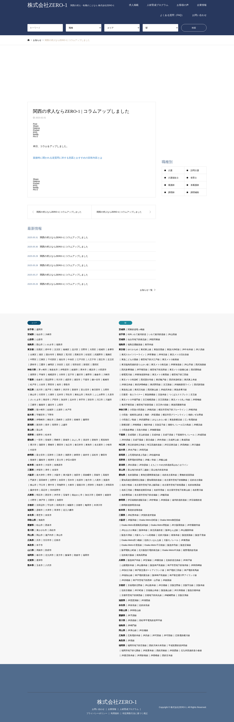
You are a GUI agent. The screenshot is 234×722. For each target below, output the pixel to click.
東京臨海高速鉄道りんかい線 (135, 364)
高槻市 (106, 475)
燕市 (47, 424)
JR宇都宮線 (142, 369)
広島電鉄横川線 (182, 635)
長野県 (30, 434)
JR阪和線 (132, 520)
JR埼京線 (162, 354)
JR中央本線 (187, 349)
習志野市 (49, 379)
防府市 (48, 550)
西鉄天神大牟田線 (157, 645)
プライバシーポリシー (96, 713)
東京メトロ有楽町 (129, 379)
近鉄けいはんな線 (152, 540)
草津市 (57, 510)
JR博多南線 (142, 655)
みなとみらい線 (159, 419)
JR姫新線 (167, 580)
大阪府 (30, 475)
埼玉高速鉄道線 (154, 445)
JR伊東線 (153, 500)
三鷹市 (42, 364)
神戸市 (42, 500)
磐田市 (104, 455)
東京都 (30, 349)
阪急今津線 (126, 535)
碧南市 (95, 440)
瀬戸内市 (49, 535)
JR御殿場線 (155, 430)
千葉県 (30, 379)
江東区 (42, 359)
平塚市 (42, 374)
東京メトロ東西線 (160, 374)
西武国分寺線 (147, 379)
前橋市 (77, 419)
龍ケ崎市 (40, 409)
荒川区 (69, 354)
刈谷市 (33, 450)
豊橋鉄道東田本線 (142, 490)
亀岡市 (88, 505)
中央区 (71, 359)
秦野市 (89, 374)
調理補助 (195, 192)
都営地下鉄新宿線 (145, 404)
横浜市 (92, 369)
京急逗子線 (160, 424)
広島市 (57, 540)
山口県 (30, 550)
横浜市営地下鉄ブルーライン (172, 409)
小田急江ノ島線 (128, 419)
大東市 (71, 485)
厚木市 (83, 369)
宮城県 (30, 334)
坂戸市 (48, 389)
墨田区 (95, 364)
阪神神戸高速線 (159, 575)
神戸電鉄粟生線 (142, 575)
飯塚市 (68, 555)
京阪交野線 (175, 585)
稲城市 (102, 349)
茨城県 (30, 409)
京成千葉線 (138, 440)
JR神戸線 (187, 560)
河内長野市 (55, 490)
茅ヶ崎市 (43, 369)
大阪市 (57, 475)
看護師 (171, 185)
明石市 (39, 495)
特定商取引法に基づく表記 (135, 713)
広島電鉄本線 (134, 635)
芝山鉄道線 (144, 434)
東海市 (89, 445)
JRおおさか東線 (129, 530)
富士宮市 (40, 455)
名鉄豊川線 (198, 490)
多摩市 (111, 349)
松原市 (80, 480)
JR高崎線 (184, 445)
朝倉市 (77, 555)
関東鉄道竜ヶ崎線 (136, 329)
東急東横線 (150, 394)
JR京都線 (162, 585)
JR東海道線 (176, 364)
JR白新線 (132, 465)
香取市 (67, 384)
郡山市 (39, 344)
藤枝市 (42, 460)
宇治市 (50, 505)
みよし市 (76, 440)
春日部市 (96, 389)
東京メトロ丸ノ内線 (180, 399)
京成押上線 (173, 440)
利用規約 (115, 713)
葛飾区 (109, 354)
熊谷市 (46, 399)
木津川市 (98, 505)
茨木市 (71, 480)
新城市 (66, 440)
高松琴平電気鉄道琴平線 (150, 620)
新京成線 (150, 440)
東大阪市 (67, 475)
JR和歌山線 (135, 610)
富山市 (39, 430)
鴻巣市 (57, 389)
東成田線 (185, 440)
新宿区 (86, 364)
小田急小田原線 (137, 409)
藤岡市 (86, 419)
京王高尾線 (163, 399)
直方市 (59, 555)
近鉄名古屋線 (196, 480)
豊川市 (33, 445)
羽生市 (69, 394)
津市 (47, 470)
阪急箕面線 (187, 535)
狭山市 (33, 394)
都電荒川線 (126, 374)
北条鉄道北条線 (173, 560)
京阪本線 (200, 585)
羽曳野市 (61, 485)
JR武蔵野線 (144, 419)
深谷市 (91, 399)
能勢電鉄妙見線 (190, 550)
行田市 (42, 394)
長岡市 (55, 424)
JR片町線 (138, 590)
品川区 (75, 349)
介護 (170, 170)
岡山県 (30, 535)
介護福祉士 (173, 178)
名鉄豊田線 (126, 495)
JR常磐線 (151, 354)
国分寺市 (50, 354)
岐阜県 (30, 465)
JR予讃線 (132, 615)
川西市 (51, 500)
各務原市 (58, 465)
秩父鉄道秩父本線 (136, 445)
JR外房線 (161, 440)
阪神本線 (143, 530)
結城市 (50, 409)
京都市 (79, 505)
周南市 (39, 550)
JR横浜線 (198, 424)
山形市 (39, 339)
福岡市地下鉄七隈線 (130, 650)
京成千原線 (168, 434)
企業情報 (202, 5)
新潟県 (30, 424)
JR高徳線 (132, 620)
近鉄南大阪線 (127, 555)
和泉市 (100, 485)
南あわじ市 (77, 495)
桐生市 (50, 419)
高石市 (44, 490)
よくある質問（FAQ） (172, 15)
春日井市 (79, 445)
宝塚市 (66, 495)
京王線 (193, 394)
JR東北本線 (126, 384)
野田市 (51, 384)
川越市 (109, 399)
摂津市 (91, 485)
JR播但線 (158, 560)
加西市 (60, 500)
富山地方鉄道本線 (159, 470)
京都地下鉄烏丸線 (153, 595)
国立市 (102, 359)
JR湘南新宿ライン (182, 384)
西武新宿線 (199, 384)
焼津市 (51, 460)
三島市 (59, 455)
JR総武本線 (166, 389)
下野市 (50, 414)
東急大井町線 (173, 349)
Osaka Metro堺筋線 (160, 525)
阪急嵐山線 (166, 590)
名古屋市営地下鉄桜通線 (173, 485)
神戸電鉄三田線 (174, 570)
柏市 (59, 384)
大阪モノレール (171, 540)
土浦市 (59, 409)
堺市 (49, 475)
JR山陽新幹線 (186, 530)
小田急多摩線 (127, 430)
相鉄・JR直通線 (152, 414)
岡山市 (39, 535)
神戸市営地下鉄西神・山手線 (146, 580)
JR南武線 (151, 409)
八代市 (48, 565)
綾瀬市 (74, 369)
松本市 (48, 434)
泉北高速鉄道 (156, 530)
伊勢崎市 (40, 419)
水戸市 (68, 409)
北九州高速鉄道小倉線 (191, 650)
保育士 (194, 178)
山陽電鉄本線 (127, 565)
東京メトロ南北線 (159, 364)
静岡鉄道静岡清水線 (130, 505)
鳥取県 (30, 545)
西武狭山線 (153, 389)
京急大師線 (142, 430)
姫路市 (108, 495)
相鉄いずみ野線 (195, 414)
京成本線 (156, 434)
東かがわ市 (41, 530)
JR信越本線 (154, 455)
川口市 (100, 399)
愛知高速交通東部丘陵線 (132, 480)
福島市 (59, 344)
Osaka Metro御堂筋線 (170, 520)
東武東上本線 (190, 379)
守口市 (42, 485)
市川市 (59, 379)
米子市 (39, 545)
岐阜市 (39, 465)
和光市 (89, 394)
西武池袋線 (200, 364)
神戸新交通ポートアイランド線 (149, 570)
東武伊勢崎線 (141, 384)
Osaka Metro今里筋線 (131, 545)
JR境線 (131, 640)
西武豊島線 (196, 369)
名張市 (55, 470)
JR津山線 (132, 630)
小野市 (33, 500)
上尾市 (60, 404)
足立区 (111, 359)
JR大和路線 (179, 590)
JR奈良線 (132, 605)
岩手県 (30, 329)
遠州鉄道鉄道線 (179, 500)
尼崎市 (99, 495)
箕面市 (106, 480)
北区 (68, 364)
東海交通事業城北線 (150, 475)
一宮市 (39, 440)
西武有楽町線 (175, 379)
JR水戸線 (132, 450)
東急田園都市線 (178, 404)
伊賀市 (39, 470)
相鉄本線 (148, 424)
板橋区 (66, 349)
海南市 (42, 520)
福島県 (30, 344)
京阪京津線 (183, 595)
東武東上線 (146, 349)
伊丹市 (57, 495)
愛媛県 (30, 525)
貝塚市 (97, 475)
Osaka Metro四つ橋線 (131, 540)
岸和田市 (110, 485)
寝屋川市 (81, 485)
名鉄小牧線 (126, 485)
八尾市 (97, 480)
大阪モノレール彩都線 (144, 535)
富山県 (30, 430)
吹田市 (62, 480)
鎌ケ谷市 (96, 379)
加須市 (64, 399)
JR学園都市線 (193, 525)
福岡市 (86, 555)
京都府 (30, 505)
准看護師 (195, 185)
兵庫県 (30, 495)
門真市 (33, 480)
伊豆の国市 (71, 460)
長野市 (39, 434)
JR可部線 (156, 635)
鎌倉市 (97, 374)
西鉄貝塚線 (161, 650)
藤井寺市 (34, 490)
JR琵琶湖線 (133, 600)
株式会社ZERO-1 (117, 702)
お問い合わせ (199, 15)
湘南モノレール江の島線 (179, 424)
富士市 (60, 460)
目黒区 (39, 349)
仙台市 (39, 334)
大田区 (93, 349)
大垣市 (48, 465)
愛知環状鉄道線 (154, 480)
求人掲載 (133, 5)
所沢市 (66, 389)
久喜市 (111, 394)
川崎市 (106, 374)
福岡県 (30, 555)
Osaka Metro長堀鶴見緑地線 (134, 525)
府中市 (48, 349)
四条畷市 (87, 475)
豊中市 (51, 485)
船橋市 (106, 379)
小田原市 (102, 369)
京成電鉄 (132, 434)
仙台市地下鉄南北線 (137, 339)
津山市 (59, 535)
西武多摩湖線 (127, 369)
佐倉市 (39, 379)
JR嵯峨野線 (169, 595)
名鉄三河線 (126, 490)
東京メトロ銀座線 (170, 359)
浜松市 (95, 455)
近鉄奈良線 (144, 605)
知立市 (69, 445)
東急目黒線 (159, 349)
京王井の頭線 (162, 404)
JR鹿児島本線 (127, 655)
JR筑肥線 (174, 650)
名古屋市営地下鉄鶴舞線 (175, 480)
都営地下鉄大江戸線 (150, 359)
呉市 (38, 540)
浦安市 (77, 379)
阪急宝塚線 (185, 545)
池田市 (77, 475)
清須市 (86, 440)
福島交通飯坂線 (135, 344)
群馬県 (30, 419)
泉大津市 (40, 475)
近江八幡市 (68, 510)
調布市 (33, 364)
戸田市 (55, 399)
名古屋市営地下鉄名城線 (145, 495)
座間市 (33, 374)
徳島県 (122, 625)
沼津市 (50, 455)
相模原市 (52, 374)
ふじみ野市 (99, 394)
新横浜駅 (125, 424)
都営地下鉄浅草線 (158, 369)
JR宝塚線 (147, 560)
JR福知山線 (126, 575)
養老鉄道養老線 (135, 510)
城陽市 (70, 505)
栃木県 (30, 414)
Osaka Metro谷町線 (148, 520)
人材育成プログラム (157, 5)
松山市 (39, 525)
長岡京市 (60, 505)
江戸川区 (81, 359)
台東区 (33, 354)
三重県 (30, 470)
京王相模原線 (149, 399)
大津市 (48, 510)
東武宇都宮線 (127, 404)
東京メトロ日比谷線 (179, 354)
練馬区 (51, 364)
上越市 (64, 424)
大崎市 (48, 334)
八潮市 (51, 394)
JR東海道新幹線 (142, 374)
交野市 (53, 480)
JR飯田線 (164, 495)
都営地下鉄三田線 (180, 374)
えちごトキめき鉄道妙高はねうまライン (169, 465)
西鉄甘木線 (167, 655)
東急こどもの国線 (129, 359)
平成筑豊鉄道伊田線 (177, 645)
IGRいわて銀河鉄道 (137, 334)
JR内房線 (125, 440)
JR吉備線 (143, 630)
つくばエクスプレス (178, 394)
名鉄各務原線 (194, 485)
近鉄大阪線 (163, 535)
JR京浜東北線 (170, 445)
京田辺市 (40, 505)
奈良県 (30, 515)
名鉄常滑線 (159, 490)
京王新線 (167, 384)
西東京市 (79, 354)
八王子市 (92, 359)
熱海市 (33, 460)
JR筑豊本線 (148, 650)
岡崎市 (57, 440)
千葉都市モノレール (185, 434)
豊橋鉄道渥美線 (187, 475)
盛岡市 (39, 329)
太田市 (68, 419)
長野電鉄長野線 (135, 460)
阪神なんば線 (171, 530)
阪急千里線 (200, 535)
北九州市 (49, 555)
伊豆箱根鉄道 (195, 500)
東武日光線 (139, 389)
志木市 (73, 399)
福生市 (62, 359)
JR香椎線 (155, 655)
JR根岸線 (192, 409)
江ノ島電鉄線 (191, 419)
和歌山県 (31, 520)
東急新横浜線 (176, 419)
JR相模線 (136, 424)
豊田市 (60, 445)
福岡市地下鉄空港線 (137, 645)
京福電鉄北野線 (135, 585)
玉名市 (39, 565)
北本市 (60, 394)
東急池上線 (126, 389)
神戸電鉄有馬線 (191, 570)
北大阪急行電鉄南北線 (149, 550)
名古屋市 (98, 445)
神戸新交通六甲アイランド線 (183, 575)
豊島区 (60, 354)
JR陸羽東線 (154, 339)
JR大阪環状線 (177, 525)
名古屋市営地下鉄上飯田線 (147, 485)
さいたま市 (35, 399)
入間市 (106, 389)
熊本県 (30, 565)
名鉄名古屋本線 (169, 475)
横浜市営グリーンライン (174, 414)
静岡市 (77, 455)
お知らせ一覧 (146, 290)
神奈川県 (31, 369)
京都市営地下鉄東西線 (131, 595)
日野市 (84, 349)
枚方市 (89, 480)
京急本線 (162, 394)
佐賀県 (30, 560)
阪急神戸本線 (134, 560)
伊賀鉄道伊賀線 (148, 515)
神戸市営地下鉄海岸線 (177, 565)
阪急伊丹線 (172, 545)
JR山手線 (188, 364)
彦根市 (39, 510)
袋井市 (86, 455)
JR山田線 (172, 334)
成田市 (68, 379)
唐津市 (39, 560)
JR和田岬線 (196, 565)
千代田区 (52, 359)
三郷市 (33, 404)
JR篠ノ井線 (150, 460)
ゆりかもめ (133, 349)
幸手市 (82, 399)
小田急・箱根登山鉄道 (131, 414)
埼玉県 (30, 389)
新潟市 (39, 424)
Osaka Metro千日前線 (154, 545)
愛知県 (30, 440)
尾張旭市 (105, 440)
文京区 (57, 349)
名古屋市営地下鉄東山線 (178, 490)
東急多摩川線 (180, 389)
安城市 (48, 440)
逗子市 (71, 374)
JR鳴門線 (132, 625)
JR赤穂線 (125, 580)
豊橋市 (51, 445)
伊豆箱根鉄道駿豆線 (137, 500)
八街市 (42, 384)
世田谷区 (77, 364)
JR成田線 (201, 434)
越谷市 (51, 404)
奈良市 (48, 515)
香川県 (30, 530)
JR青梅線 (197, 399)
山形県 (30, 339)
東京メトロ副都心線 (179, 369)
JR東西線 (185, 540)
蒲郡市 (42, 445)
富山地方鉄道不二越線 (138, 470)
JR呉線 (146, 635)
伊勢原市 (64, 369)
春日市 (39, 555)
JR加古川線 (126, 570)
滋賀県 (30, 510)
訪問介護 (195, 170)
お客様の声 (183, 5)
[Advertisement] (117, 73)
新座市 (75, 389)
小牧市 (109, 445)
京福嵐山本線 (152, 590)
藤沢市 (80, 374)
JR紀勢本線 (133, 515)
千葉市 (86, 379)
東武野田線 (155, 384)
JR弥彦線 (143, 465)
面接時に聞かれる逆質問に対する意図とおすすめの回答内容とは (67, 157)
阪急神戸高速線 (157, 565)
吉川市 (39, 389)
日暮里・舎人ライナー (131, 394)
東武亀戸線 (161, 379)
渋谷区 (60, 364)
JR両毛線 (143, 450)
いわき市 (49, 344)
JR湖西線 (145, 600)
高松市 (52, 530)
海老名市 (53, 369)
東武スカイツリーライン (132, 354)
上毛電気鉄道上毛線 (137, 455)
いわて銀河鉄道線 (157, 334)
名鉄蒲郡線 (133, 475)
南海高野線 (142, 555)
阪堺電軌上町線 (128, 550)
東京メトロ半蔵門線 (130, 399)
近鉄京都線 (126, 590)
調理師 (171, 192)
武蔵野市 (98, 354)
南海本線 (175, 535)
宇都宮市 (40, 414)
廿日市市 (47, 540)
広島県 (30, 540)
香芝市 (39, 515)
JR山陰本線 (150, 585)
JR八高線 (200, 349)
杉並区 (89, 354)
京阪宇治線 (188, 585)
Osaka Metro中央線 (171, 550)
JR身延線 (165, 500)
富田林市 (43, 480)
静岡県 (30, 455)
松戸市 (33, 384)
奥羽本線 (149, 344)
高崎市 (59, 419)
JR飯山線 (162, 460)
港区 (41, 354)
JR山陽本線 (142, 565)
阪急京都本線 (194, 590)
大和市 (62, 374)
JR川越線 (195, 445)
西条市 (48, 525)
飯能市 (42, 404)
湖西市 (68, 455)
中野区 (33, 359)
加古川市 (89, 495)
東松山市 (79, 394)
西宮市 (48, 495)
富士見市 (85, 389)
